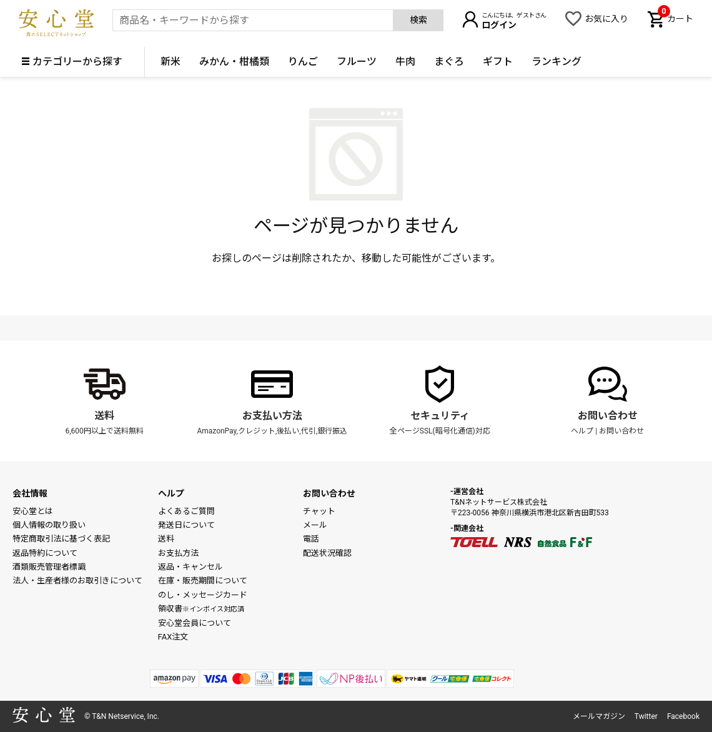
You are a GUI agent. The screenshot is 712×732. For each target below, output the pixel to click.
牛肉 (405, 61)
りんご (303, 61)
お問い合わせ (608, 416)
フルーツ (357, 61)
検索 (418, 20)
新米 (170, 61)
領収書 (201, 608)
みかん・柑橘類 (234, 61)
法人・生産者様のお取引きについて (77, 580)
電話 (311, 538)
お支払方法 (178, 553)
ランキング (556, 61)
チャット (319, 511)
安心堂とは (32, 511)
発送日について (186, 525)
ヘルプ (582, 431)
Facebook (683, 716)
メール (315, 525)
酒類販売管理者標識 (49, 566)
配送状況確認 (327, 553)
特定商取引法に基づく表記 (61, 538)
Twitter (646, 716)
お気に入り (606, 19)
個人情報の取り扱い (49, 525)
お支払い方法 (272, 416)
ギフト (498, 61)
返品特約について (44, 553)
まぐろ (449, 61)
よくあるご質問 (186, 511)
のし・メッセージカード (202, 595)
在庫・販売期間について (202, 580)
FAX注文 (173, 636)
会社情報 (29, 493)
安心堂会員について (194, 623)
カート (675, 17)
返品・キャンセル (190, 566)
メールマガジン (599, 716)
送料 (104, 416)
